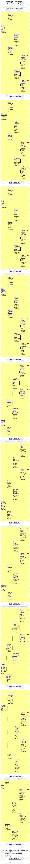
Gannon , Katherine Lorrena (3, 586)
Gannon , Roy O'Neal (15, 803)
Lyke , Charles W (10, 14)
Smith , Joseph (7, 782)
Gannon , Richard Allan (3, 666)
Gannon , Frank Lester (8, 401)
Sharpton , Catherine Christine (10, 48)
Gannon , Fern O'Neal (8, 824)
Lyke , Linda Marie (3, 202)
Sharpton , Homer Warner (16, 35)
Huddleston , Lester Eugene (11, 694)
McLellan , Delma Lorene (15, 410)
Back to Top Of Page (6, 856)
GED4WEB (15, 853)
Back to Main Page (15, 96)
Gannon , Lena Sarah (17, 70)
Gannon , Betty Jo (10, 753)
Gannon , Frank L (3, 421)
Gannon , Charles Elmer (23, 57)
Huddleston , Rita (4, 706)
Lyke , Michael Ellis (3, 290)
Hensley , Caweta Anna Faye (8, 429)
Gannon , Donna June (3, 502)
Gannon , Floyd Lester (16, 378)
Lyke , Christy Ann (3, 27)
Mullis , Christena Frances (23, 81)
